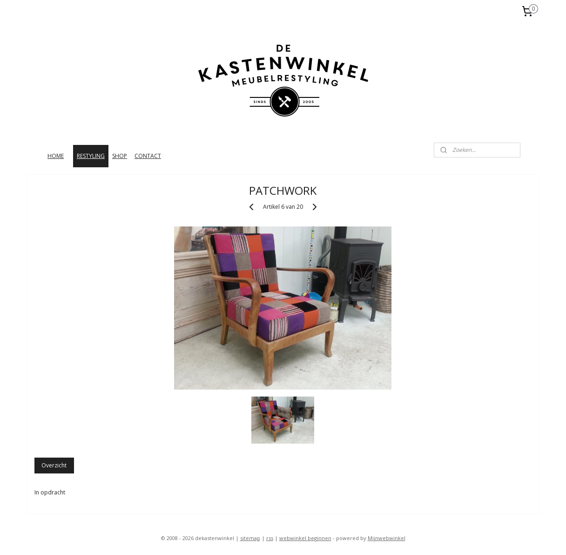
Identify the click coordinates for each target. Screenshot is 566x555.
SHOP (119, 156)
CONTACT (148, 156)
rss (269, 537)
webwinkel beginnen (305, 537)
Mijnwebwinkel (386, 537)
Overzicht (54, 465)
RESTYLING (91, 156)
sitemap (250, 537)
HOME (55, 156)
